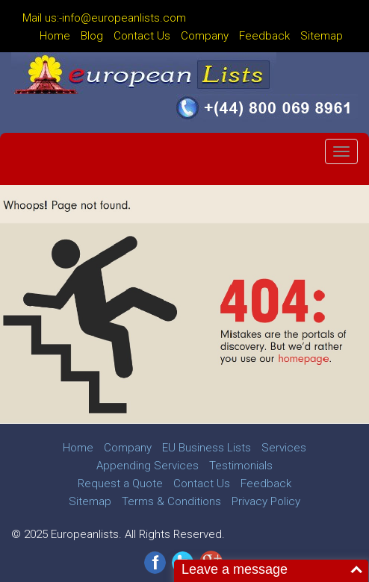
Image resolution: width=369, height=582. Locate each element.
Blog (92, 36)
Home (55, 36)
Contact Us (142, 36)
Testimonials (241, 465)
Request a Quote (120, 483)
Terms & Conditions (171, 501)
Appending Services (147, 465)
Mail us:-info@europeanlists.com (104, 18)
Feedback (264, 36)
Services (283, 447)
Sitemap (321, 36)
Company (205, 36)
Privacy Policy (266, 501)
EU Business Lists (206, 447)
